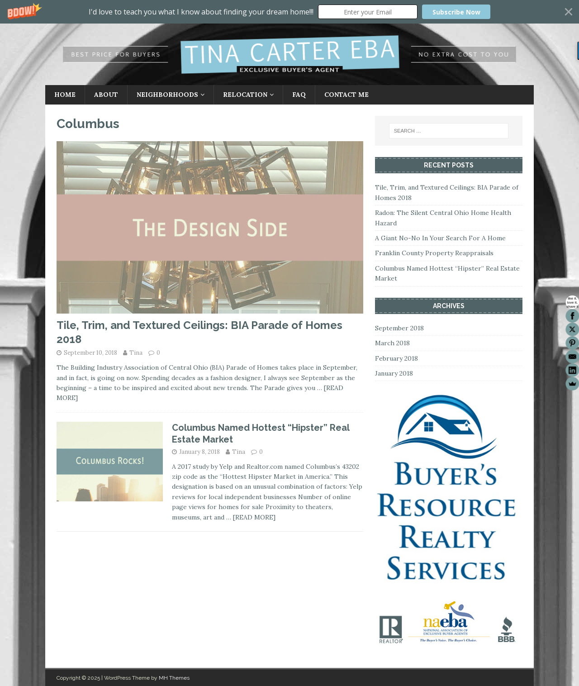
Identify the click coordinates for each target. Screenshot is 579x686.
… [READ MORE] (250, 517)
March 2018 (392, 343)
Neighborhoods (167, 95)
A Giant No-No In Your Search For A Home (440, 238)
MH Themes (174, 678)
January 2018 (394, 373)
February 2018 (396, 358)
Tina (135, 353)
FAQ (299, 95)
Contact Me (346, 95)
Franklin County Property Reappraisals (434, 253)
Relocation (245, 95)
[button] (289, 12)
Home (65, 95)
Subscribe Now (456, 12)
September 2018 (399, 328)
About (106, 95)
